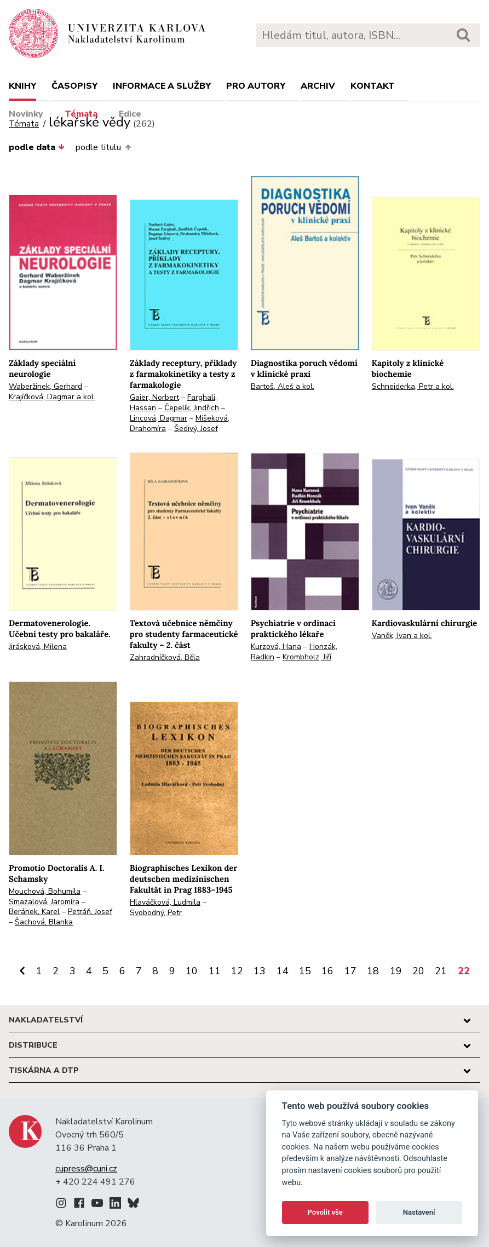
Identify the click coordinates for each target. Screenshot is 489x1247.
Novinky (26, 114)
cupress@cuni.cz (86, 1169)
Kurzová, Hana (276, 646)
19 (396, 971)
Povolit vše (325, 1212)
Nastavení (419, 1212)
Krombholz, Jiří (307, 657)
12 (237, 971)
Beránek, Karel (34, 911)
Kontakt (372, 86)
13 (260, 971)
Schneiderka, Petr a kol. (413, 386)
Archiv (318, 86)
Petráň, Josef (90, 911)
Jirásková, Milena (38, 646)
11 (215, 971)
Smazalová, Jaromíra (44, 902)
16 (327, 971)
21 (441, 971)
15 (305, 971)
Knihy (22, 86)
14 (283, 971)
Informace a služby (162, 86)
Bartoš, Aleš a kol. (282, 386)
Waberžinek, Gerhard (45, 386)
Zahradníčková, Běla (165, 657)
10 (192, 971)
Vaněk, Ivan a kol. (402, 635)
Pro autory (255, 86)
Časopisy (74, 86)
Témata (81, 114)
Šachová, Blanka (44, 922)
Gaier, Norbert (154, 397)
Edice (130, 114)
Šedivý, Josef (196, 428)
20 (418, 971)
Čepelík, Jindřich (191, 408)
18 (373, 971)
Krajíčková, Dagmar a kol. (52, 397)
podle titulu (103, 147)
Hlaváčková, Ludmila (165, 902)
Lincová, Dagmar (158, 418)
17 (350, 971)
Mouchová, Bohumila (44, 891)
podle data (37, 147)
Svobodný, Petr (156, 912)
